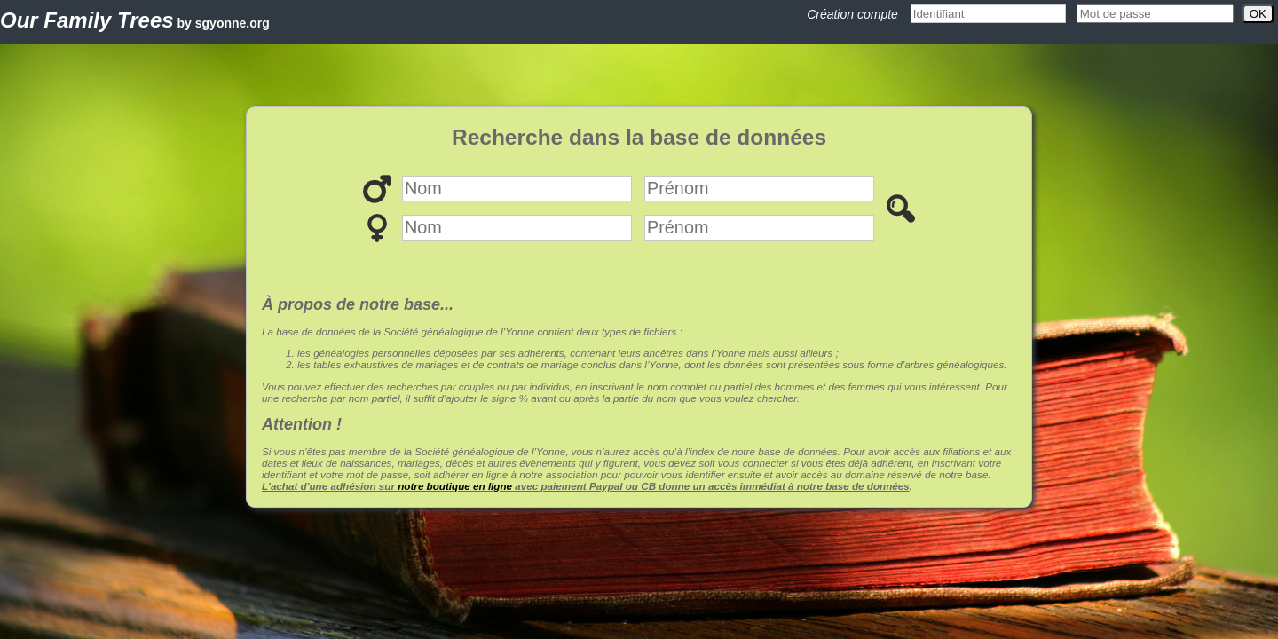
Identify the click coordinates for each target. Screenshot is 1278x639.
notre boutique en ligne (455, 486)
